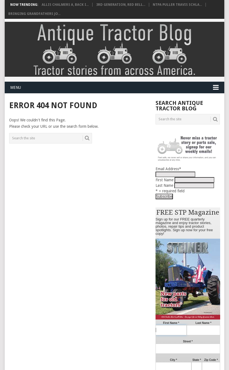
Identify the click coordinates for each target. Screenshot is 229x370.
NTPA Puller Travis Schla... (177, 5)
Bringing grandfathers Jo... (34, 14)
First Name (164, 180)
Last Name (164, 185)
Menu (15, 87)
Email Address (168, 169)
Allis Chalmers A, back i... (65, 5)
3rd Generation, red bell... (120, 5)
